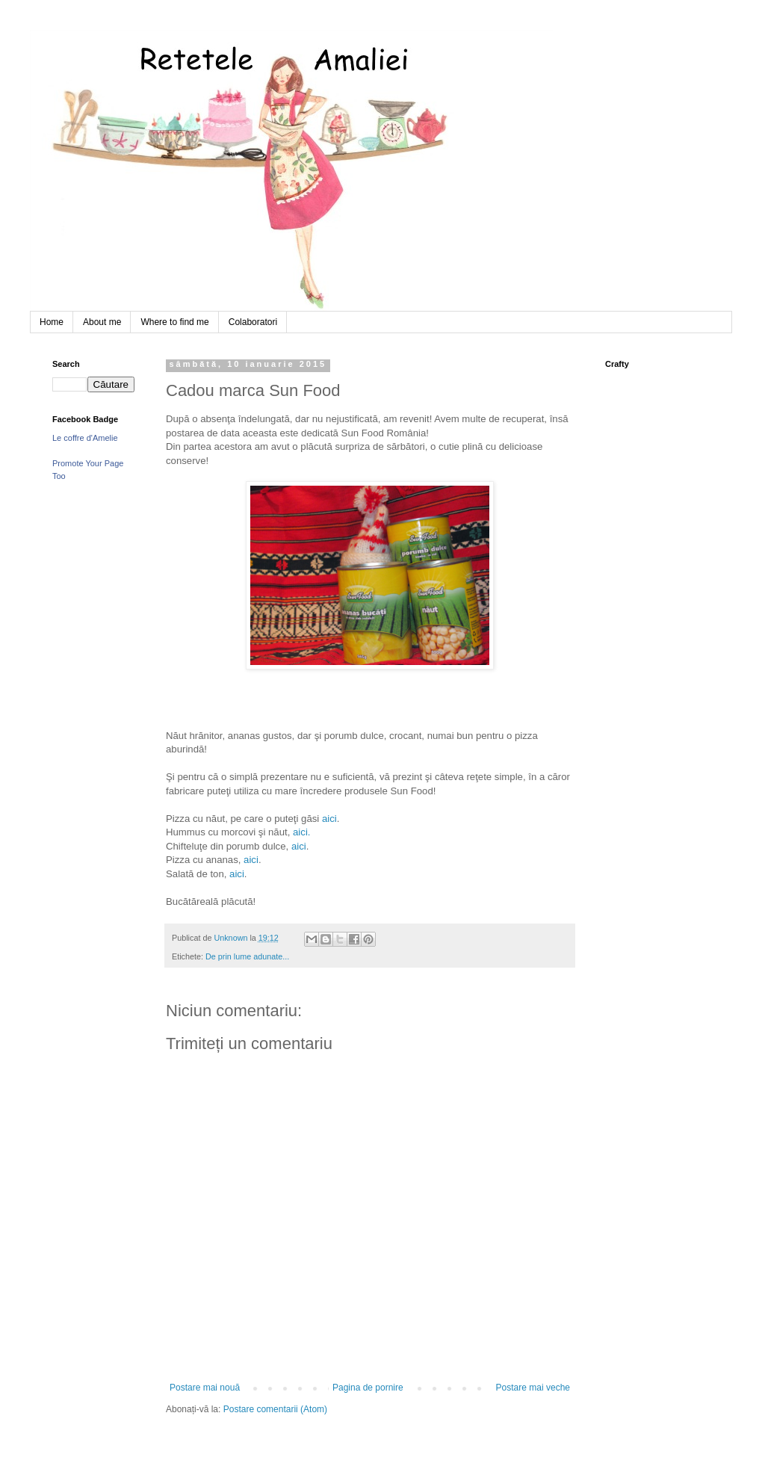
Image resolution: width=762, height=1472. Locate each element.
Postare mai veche (533, 1387)
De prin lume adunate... (247, 956)
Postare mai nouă (205, 1387)
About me (102, 322)
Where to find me (174, 322)
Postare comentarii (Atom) (275, 1409)
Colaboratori (253, 322)
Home (52, 322)
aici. (301, 832)
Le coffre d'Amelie (85, 437)
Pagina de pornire (367, 1387)
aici (329, 818)
